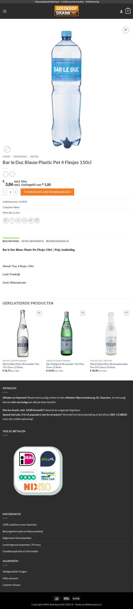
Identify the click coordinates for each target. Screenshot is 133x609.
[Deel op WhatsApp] (6, 220)
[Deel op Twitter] (18, 220)
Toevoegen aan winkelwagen (47, 191)
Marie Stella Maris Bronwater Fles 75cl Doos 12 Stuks (21, 365)
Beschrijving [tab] (11, 241)
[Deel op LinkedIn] (37, 220)
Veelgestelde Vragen (15, 571)
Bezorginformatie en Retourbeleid (23, 531)
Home (6, 156)
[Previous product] (12, 174)
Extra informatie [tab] (32, 241)
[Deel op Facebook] (12, 220)
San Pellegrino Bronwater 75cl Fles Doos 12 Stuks (65, 365)
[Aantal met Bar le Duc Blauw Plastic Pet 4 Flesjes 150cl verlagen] (5, 191)
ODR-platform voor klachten (20, 524)
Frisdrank (20, 156)
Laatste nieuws (11, 584)
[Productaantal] (10, 191)
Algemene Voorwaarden (17, 537)
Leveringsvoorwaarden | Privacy (22, 544)
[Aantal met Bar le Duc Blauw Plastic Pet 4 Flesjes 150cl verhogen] (16, 191)
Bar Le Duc (14, 212)
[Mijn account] (121, 11)
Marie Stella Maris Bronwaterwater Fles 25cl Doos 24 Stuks (109, 365)
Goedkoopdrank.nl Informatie (20, 551)
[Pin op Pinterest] (31, 220)
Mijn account (10, 578)
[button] (5, 11)
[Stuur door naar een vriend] (24, 220)
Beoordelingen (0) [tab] (57, 241)
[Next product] (5, 174)
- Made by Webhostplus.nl (88, 604)
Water (34, 156)
